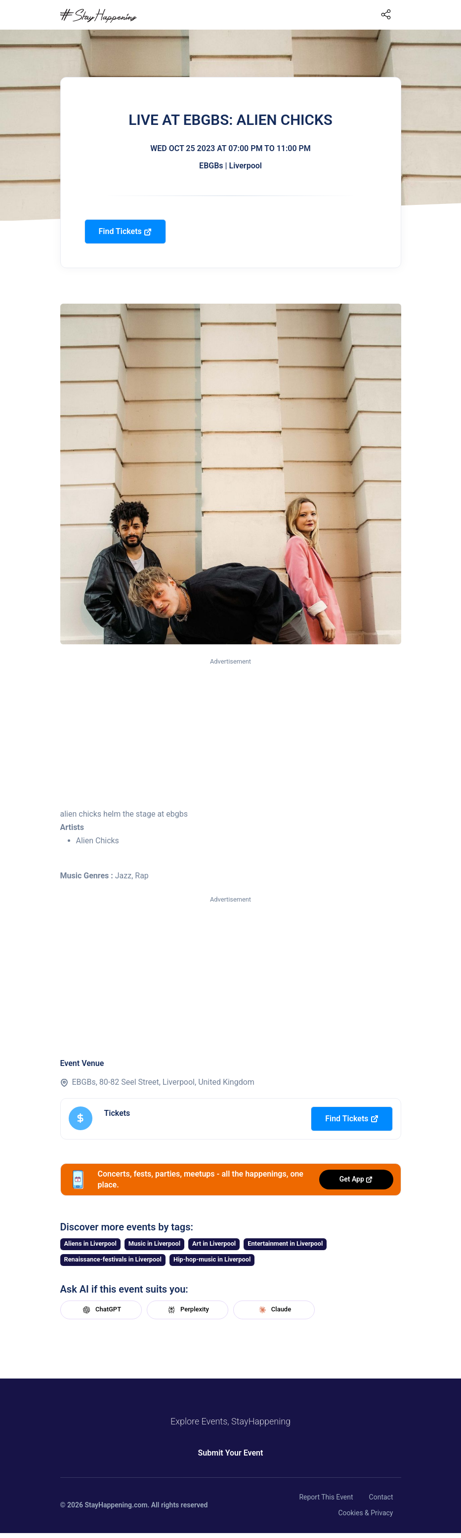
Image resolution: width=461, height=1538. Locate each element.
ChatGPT (101, 1310)
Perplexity (187, 1310)
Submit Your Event (230, 1453)
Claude (273, 1310)
